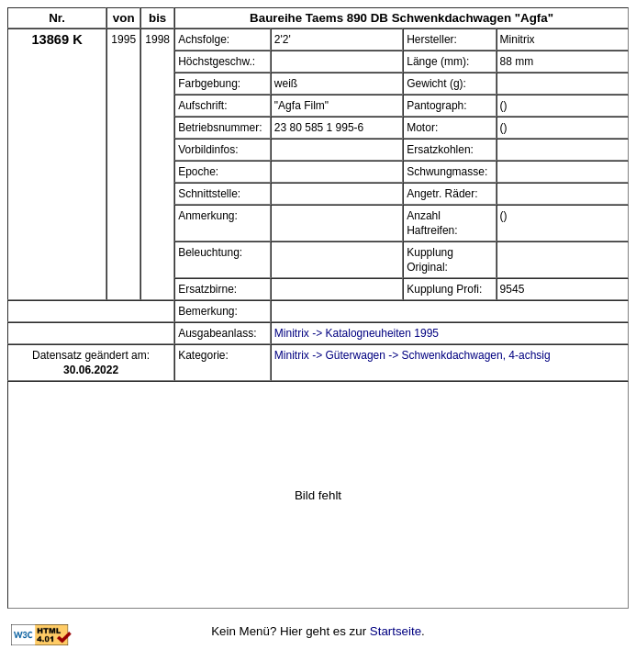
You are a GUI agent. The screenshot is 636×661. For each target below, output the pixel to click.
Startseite (395, 631)
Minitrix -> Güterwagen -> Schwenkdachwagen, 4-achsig (412, 355)
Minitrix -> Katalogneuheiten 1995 (356, 333)
